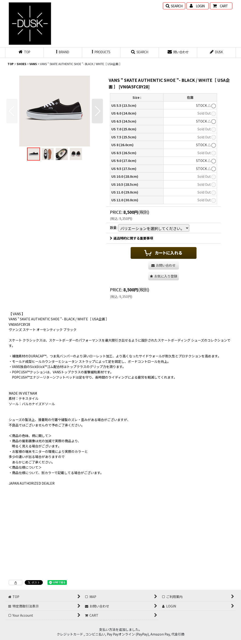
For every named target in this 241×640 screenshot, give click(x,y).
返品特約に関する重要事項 (131, 238)
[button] (174, 5)
